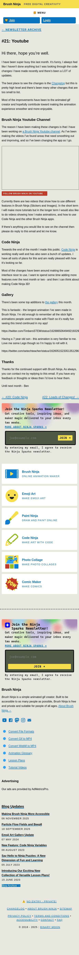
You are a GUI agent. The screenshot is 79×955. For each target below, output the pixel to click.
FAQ (60, 920)
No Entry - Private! (42, 901)
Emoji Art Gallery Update (18, 834)
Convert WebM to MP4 (22, 745)
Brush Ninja (12, 4)
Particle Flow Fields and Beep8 (22, 824)
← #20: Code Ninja (15, 397)
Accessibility (27, 920)
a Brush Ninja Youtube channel (41, 131)
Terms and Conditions (51, 916)
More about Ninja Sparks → (26, 427)
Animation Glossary (20, 753)
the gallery (51, 302)
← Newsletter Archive (21, 29)
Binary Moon (50, 927)
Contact (47, 920)
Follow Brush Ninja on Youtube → (24, 193)
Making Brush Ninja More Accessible (26, 813)
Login (47, 20)
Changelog (58, 83)
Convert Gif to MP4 (20, 738)
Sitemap (66, 908)
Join (9, 20)
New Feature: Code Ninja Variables (24, 845)
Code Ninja (68, 249)
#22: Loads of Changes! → (60, 397)
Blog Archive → (11, 885)
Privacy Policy (19, 916)
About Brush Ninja (42, 908)
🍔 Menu (39, 12)
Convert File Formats (21, 731)
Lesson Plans (17, 760)
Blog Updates (13, 806)
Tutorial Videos (18, 767)
